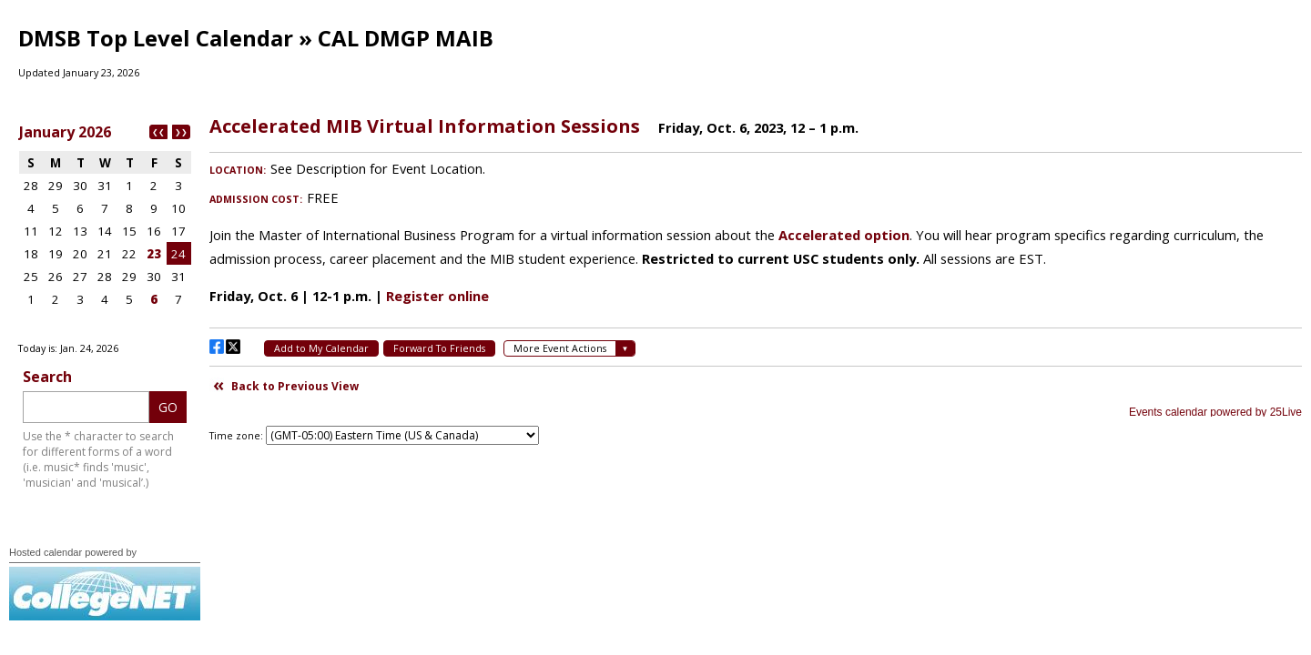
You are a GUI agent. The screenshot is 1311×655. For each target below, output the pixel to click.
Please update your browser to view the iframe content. (104, 226)
